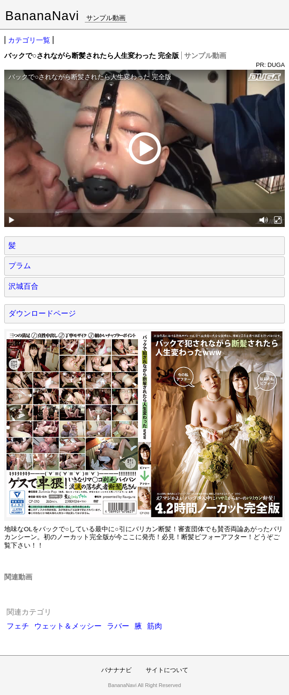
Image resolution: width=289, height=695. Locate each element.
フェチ (18, 626)
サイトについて (167, 669)
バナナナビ (116, 669)
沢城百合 (23, 286)
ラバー (118, 626)
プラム (19, 266)
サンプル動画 (106, 18)
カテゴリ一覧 (29, 40)
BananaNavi (42, 15)
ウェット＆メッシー (68, 626)
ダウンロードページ (42, 313)
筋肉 (154, 626)
